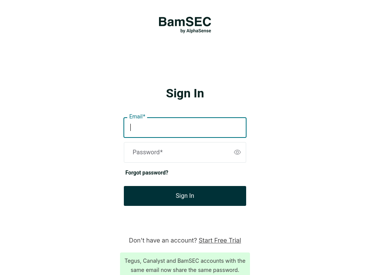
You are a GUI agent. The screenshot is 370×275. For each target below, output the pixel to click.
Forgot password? (146, 173)
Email (137, 117)
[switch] (237, 152)
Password (148, 152)
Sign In (185, 195)
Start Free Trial (220, 240)
